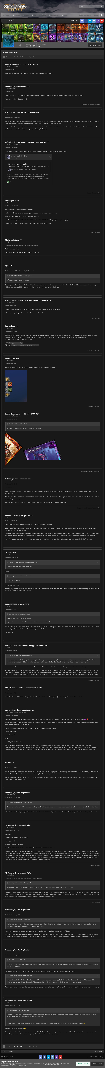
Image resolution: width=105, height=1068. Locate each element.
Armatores (84, 471)
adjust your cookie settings (52, 1063)
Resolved (9, 764)
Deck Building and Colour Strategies (17, 712)
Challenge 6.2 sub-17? (13, 200)
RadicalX (93, 232)
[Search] (84, 6)
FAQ (35, 15)
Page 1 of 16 (32, 57)
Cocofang (26, 275)
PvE (8, 114)
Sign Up (96, 15)
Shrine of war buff (12, 358)
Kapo (88, 192)
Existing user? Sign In (85, 15)
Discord (43, 15)
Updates (9, 606)
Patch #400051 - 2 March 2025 (17, 604)
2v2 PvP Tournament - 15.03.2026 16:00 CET (22, 64)
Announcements (11, 88)
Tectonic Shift (10, 552)
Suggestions (10, 360)
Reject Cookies (97, 1063)
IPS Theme (4, 1056)
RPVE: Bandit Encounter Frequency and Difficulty (23, 688)
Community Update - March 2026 (17, 87)
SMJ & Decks (54, 15)
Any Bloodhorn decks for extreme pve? (20, 710)
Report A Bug (10, 328)
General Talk (10, 302)
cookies (12, 1063)
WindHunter (26, 975)
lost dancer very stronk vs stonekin (18, 1000)
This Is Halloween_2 (29, 562)
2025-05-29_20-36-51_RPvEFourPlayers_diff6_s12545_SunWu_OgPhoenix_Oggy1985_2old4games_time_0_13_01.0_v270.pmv (26, 345)
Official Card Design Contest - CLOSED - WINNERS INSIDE (27, 142)
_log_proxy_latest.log (16, 342)
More (65, 15)
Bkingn (25, 614)
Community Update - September (17, 792)
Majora (93, 318)
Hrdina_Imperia (91, 350)
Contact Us (6, 1057)
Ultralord (26, 423)
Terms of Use (22, 1065)
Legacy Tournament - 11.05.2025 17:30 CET (22, 414)
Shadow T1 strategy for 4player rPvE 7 (19, 515)
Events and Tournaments (14, 66)
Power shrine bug (11, 326)
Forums (7, 15)
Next (21, 57)
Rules (27, 15)
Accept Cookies (83, 1063)
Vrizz (25, 1010)
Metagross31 (92, 104)
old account (9, 762)
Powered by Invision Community (96, 1057)
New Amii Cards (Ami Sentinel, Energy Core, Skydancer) (26, 645)
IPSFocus (11, 1056)
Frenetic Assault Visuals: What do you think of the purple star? (28, 300)
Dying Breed (9, 265)
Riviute (94, 192)
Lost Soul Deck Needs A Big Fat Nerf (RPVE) (22, 112)
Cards (8, 267)
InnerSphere (87, 507)
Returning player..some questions (18, 479)
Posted (9, 69)
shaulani (26, 575)
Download (17, 15)
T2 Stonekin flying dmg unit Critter (18, 825)
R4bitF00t (84, 104)
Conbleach (26, 802)
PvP (8, 1002)
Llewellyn (93, 865)
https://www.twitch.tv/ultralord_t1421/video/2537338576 (22, 252)
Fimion (25, 919)
